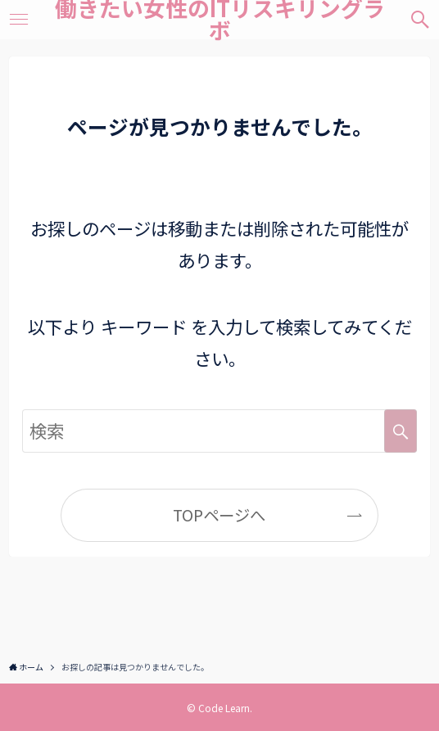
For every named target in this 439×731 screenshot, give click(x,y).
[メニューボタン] (19, 19)
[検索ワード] (219, 431)
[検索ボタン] (420, 19)
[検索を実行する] (400, 431)
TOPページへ (219, 514)
